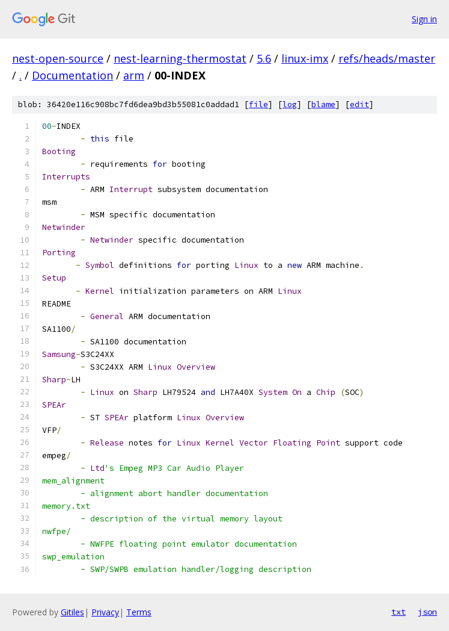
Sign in (424, 19)
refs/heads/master (386, 58)
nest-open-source (57, 58)
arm (133, 75)
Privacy (105, 612)
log (290, 104)
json (427, 611)
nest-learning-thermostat (180, 58)
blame (323, 104)
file (258, 104)
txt (398, 611)
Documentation (72, 75)
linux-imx (304, 58)
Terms (138, 612)
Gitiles (72, 612)
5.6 (264, 58)
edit (359, 104)
